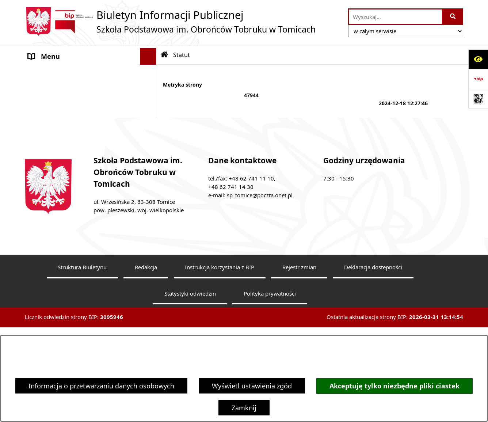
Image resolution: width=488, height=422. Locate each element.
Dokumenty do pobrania (66, 138)
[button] (149, 73)
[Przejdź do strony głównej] (170, 21)
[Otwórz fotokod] (478, 99)
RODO (37, 155)
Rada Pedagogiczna (58, 89)
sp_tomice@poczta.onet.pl (260, 264)
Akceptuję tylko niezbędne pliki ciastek (394, 386)
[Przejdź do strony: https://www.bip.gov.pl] (478, 79)
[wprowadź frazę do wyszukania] (395, 16)
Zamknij (244, 407)
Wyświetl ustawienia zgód (252, 385)
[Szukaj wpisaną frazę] (453, 16)
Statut (37, 105)
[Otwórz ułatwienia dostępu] (478, 59)
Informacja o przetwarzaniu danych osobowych (101, 385)
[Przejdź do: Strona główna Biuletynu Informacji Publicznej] (164, 55)
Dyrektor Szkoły (52, 72)
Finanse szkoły (50, 122)
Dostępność (46, 171)
